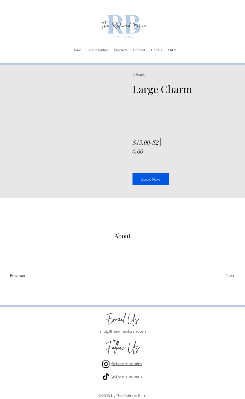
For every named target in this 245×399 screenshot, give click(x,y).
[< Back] (146, 74)
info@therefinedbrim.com (123, 331)
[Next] (220, 275)
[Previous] (24, 275)
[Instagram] (106, 364)
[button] (150, 179)
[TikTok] (106, 376)
